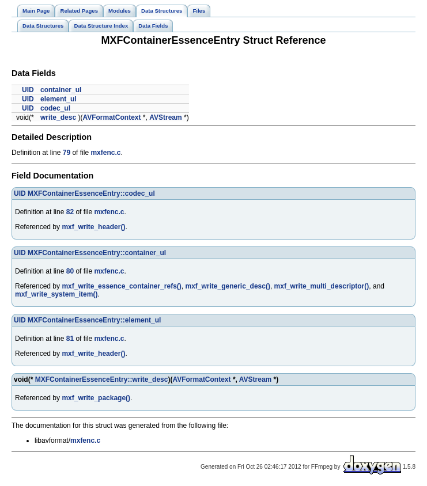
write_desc (58, 117)
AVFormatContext (111, 117)
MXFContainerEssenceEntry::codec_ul (91, 193)
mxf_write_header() (93, 227)
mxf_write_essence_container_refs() (121, 286)
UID (28, 90)
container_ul (60, 90)
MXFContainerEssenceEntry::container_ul (97, 253)
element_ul (58, 99)
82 (70, 212)
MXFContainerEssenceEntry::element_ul (94, 320)
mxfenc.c (105, 153)
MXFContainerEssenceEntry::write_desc (101, 379)
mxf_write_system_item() (56, 294)
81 (70, 339)
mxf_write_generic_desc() (228, 286)
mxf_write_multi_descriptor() (321, 286)
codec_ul (55, 108)
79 (66, 153)
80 (70, 271)
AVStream (165, 117)
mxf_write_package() (96, 398)
